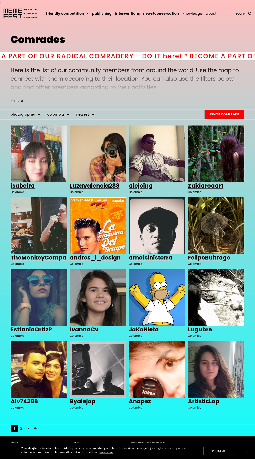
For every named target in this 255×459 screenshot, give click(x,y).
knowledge (192, 13)
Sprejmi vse (218, 451)
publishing (102, 13)
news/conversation (161, 13)
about (211, 13)
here (179, 56)
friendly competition (67, 13)
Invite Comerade (224, 114)
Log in (240, 14)
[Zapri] (246, 450)
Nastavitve (106, 452)
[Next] (28, 428)
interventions (127, 13)
